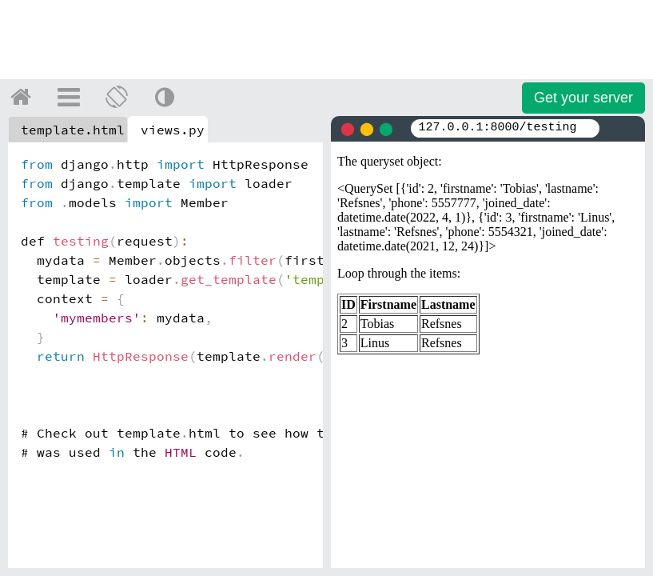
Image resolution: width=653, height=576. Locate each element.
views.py (173, 130)
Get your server (583, 98)
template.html (73, 130)
